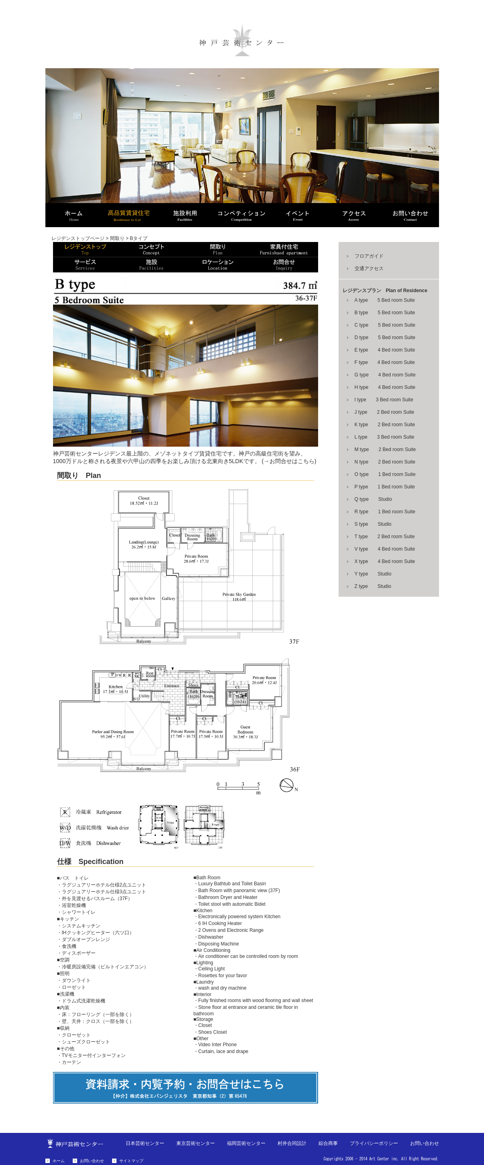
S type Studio (373, 524)
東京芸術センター (195, 1143)
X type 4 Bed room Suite (385, 561)
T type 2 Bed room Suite (385, 536)
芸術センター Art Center (186, 215)
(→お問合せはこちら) (289, 461)
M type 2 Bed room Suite (385, 449)
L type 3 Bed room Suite (385, 437)
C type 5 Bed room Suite (385, 325)
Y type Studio (373, 574)
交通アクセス (369, 268)
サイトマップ (131, 1161)
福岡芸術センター (246, 1143)
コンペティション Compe (242, 215)
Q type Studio (373, 499)
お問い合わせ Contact (411, 215)
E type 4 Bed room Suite (385, 350)
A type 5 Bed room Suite (385, 300)
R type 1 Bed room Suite (385, 511)
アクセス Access (355, 215)
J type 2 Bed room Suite (385, 412)
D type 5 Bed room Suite (385, 337)
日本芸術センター (145, 1143)
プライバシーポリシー (374, 1143)
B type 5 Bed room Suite (385, 312)
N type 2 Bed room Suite (385, 462)
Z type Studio (373, 586)
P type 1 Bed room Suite (385, 487)
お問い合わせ (424, 1143)
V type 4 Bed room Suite (385, 549)
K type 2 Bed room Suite (385, 424)
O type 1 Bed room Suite (385, 474)
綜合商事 (328, 1143)
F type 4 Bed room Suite (385, 362)
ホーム (59, 1161)
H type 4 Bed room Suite (385, 387)
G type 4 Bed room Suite (385, 375)
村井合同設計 (292, 1143)
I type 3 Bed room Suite (384, 400)
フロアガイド (369, 256)
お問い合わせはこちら (442, 1152)
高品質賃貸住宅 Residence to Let (130, 215)
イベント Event (298, 215)
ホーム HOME (73, 215)
